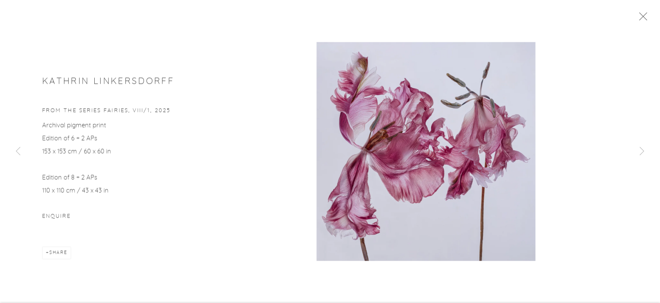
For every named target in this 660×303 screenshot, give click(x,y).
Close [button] (642, 19)
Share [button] (58, 254)
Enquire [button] (56, 218)
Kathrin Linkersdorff (108, 83)
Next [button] (642, 151)
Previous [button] (18, 151)
